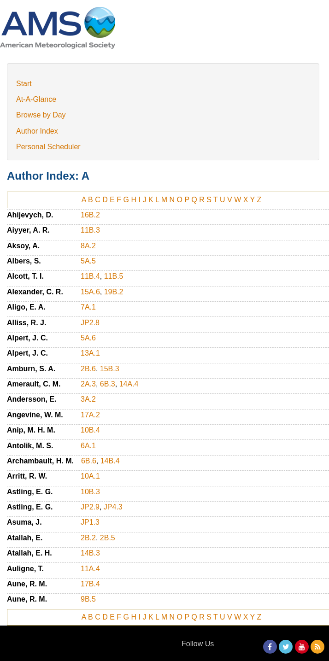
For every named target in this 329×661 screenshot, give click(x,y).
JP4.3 (113, 507)
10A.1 (90, 476)
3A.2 (88, 399)
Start (24, 84)
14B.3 (90, 553)
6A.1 (88, 446)
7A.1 (88, 307)
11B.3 (90, 230)
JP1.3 (90, 522)
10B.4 (90, 430)
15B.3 (109, 369)
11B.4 (90, 276)
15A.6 (90, 292)
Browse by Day (41, 115)
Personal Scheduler (48, 147)
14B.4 (110, 461)
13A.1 (90, 353)
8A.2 (88, 246)
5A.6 (88, 338)
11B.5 (113, 276)
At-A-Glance (36, 99)
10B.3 (90, 492)
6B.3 (107, 384)
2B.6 (88, 369)
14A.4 (129, 384)
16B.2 (90, 215)
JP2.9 (90, 507)
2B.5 (107, 538)
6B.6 (88, 461)
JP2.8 (90, 323)
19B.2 (113, 292)
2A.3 (88, 384)
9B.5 (88, 599)
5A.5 (88, 261)
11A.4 (90, 569)
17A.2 (90, 415)
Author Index (37, 131)
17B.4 (90, 584)
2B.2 (88, 538)
